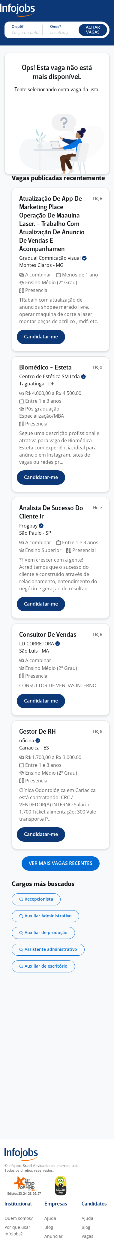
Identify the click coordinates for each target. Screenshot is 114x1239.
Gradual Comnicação (53, 258)
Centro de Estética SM (52, 376)
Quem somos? (18, 1218)
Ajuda (50, 1218)
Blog (48, 1227)
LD (39, 643)
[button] (93, 30)
